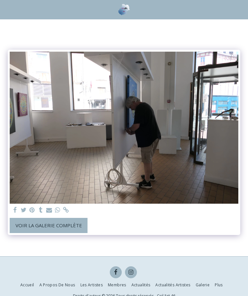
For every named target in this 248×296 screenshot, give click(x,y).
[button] (7, 9)
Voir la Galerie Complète (49, 225)
